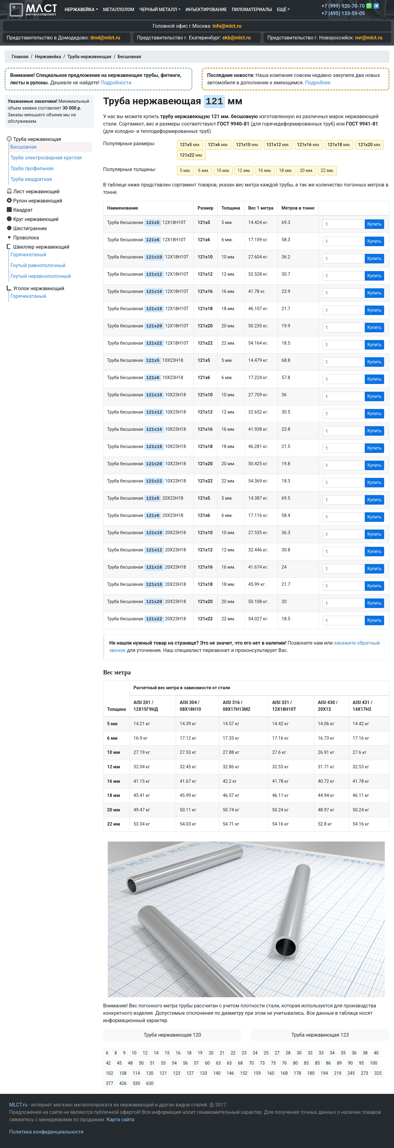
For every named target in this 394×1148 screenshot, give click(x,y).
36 (354, 1052)
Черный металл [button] (158, 9)
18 (189, 1052)
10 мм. (223, 170)
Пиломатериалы (252, 9)
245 (351, 1073)
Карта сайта (120, 1119)
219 (337, 1073)
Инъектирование (206, 9)
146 (230, 1073)
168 (284, 1073)
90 (350, 1063)
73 (262, 1063)
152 (243, 1073)
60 (207, 1063)
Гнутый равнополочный (38, 265)
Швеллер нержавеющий (41, 247)
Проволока (26, 237)
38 (365, 1052)
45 (119, 1063)
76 (284, 1063)
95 (361, 1063)
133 (203, 1073)
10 (134, 1052)
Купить (375, 224)
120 (150, 1073)
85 (317, 1063)
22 (233, 1052)
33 (321, 1052)
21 (222, 1052)
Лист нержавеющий (36, 191)
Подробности (116, 83)
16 (178, 1052)
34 (332, 1052)
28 (288, 1052)
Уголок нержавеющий (38, 288)
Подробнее (318, 83)
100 (373, 1063)
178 (297, 1073)
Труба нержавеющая (37, 139)
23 (244, 1052)
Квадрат (23, 210)
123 (176, 1073)
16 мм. (265, 170)
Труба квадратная (31, 179)
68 (240, 1063)
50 (141, 1063)
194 (324, 1073)
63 (218, 1063)
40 (376, 1052)
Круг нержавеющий (35, 219)
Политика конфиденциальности (46, 1132)
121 (163, 1073)
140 (217, 1073)
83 (306, 1063)
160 (270, 1073)
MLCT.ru (18, 1105)
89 (339, 1063)
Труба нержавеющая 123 (320, 1035)
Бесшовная (23, 147)
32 (310, 1052)
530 (136, 1083)
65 (229, 1063)
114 (136, 1073)
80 (295, 1063)
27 (277, 1052)
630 (150, 1083)
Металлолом (119, 9)
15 (167, 1052)
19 (200, 1052)
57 (196, 1063)
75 (273, 1063)
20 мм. (306, 170)
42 (108, 1063)
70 (251, 1063)
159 (257, 1073)
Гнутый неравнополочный (40, 276)
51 (152, 1063)
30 (299, 1052)
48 (130, 1063)
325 (378, 1073)
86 (328, 1063)
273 (364, 1073)
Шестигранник (30, 228)
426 (123, 1083)
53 (163, 1063)
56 (185, 1063)
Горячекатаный (28, 255)
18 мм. (285, 170)
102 (109, 1073)
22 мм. (327, 170)
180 (311, 1073)
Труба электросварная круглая (46, 158)
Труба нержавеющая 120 (172, 1035)
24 (255, 1052)
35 (343, 1052)
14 (156, 1052)
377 (109, 1083)
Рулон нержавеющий (37, 200)
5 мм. (185, 170)
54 (174, 1063)
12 (145, 1052)
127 (190, 1073)
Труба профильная (32, 168)
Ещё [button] (282, 9)
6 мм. (203, 170)
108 (123, 1073)
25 (266, 1052)
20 (211, 1052)
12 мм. (244, 170)
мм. (190, 144)
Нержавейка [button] (79, 9)
